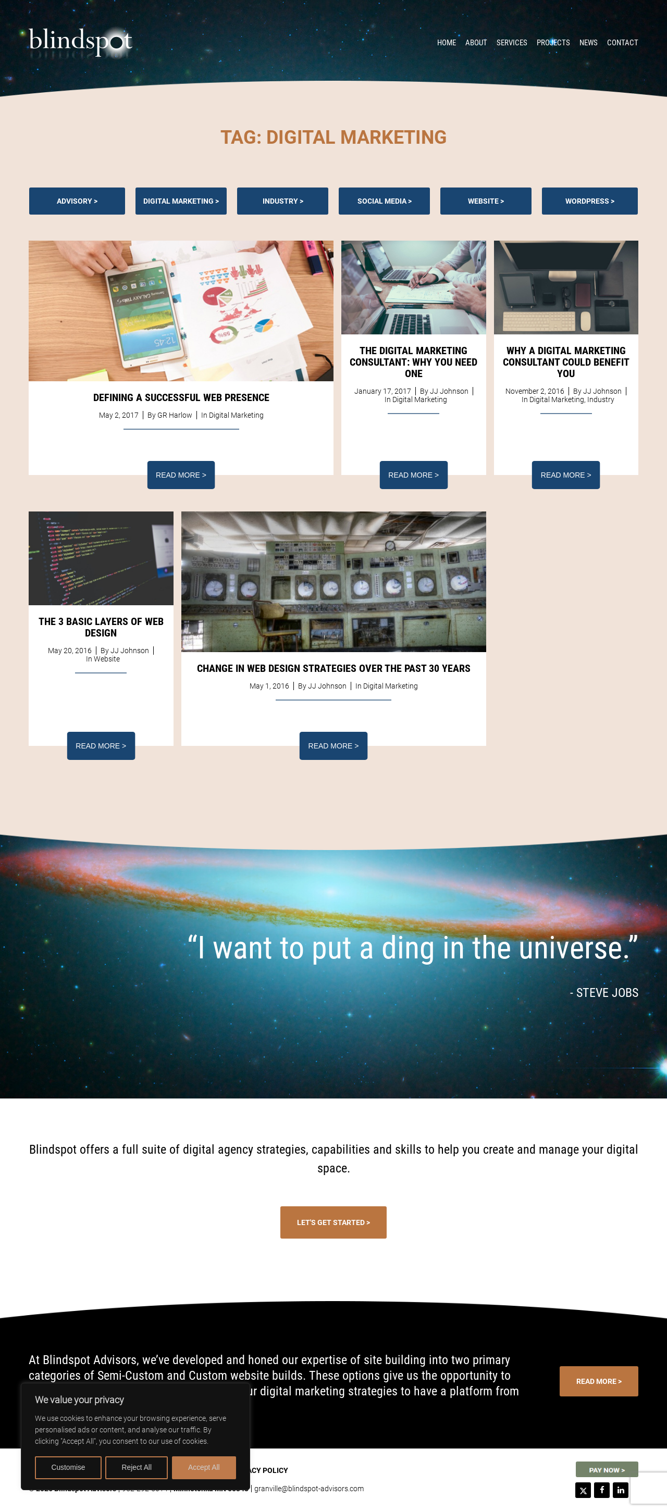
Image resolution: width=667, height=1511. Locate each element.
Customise (68, 1468)
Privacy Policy (259, 1470)
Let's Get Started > (333, 1222)
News (588, 42)
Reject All (136, 1468)
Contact (622, 42)
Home (446, 42)
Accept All (204, 1468)
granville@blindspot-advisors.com (309, 1488)
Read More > (181, 475)
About (476, 42)
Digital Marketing (178, 201)
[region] (135, 1437)
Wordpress (587, 201)
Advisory (74, 201)
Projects (553, 42)
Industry (280, 201)
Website (483, 201)
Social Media (381, 201)
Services (512, 42)
